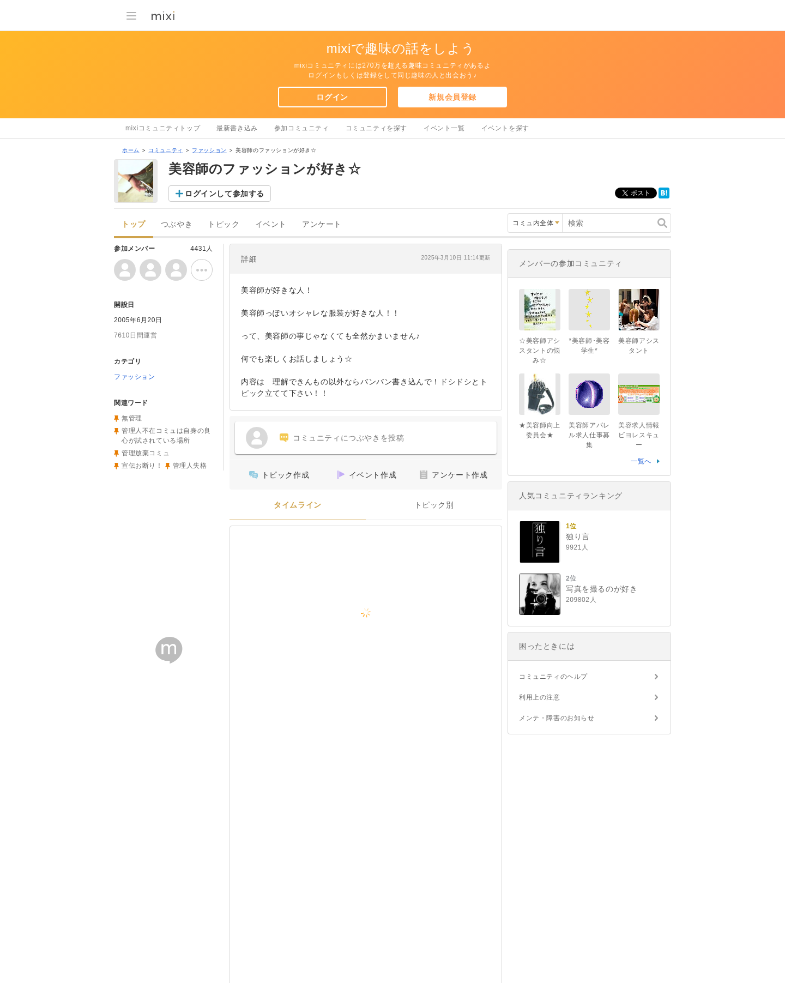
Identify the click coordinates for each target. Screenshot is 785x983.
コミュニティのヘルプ (553, 676)
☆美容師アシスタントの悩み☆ (539, 350)
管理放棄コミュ (146, 453)
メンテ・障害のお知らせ (557, 718)
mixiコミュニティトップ (162, 128)
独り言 (578, 536)
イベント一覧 (444, 128)
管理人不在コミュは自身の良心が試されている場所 (166, 435)
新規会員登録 (452, 97)
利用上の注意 (539, 697)
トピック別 (434, 505)
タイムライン (298, 505)
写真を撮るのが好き (601, 588)
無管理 (132, 418)
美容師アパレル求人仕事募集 (589, 435)
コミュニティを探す (376, 128)
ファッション (209, 150)
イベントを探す (505, 128)
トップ (134, 224)
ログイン (332, 97)
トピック (223, 224)
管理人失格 (190, 465)
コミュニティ (165, 150)
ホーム (131, 150)
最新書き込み (237, 128)
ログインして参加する (224, 193)
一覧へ (641, 461)
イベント (271, 224)
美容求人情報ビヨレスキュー (639, 435)
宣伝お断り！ (142, 465)
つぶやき (176, 224)
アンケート (322, 224)
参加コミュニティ (301, 128)
